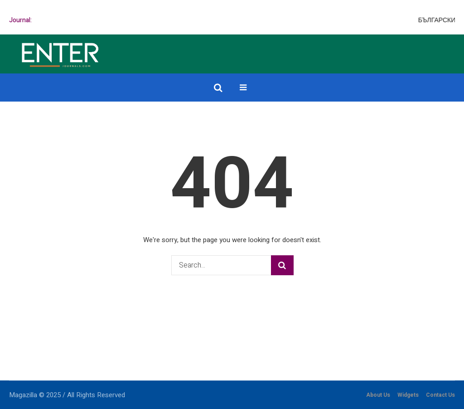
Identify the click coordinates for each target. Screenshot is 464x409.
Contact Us (440, 395)
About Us (378, 395)
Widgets (408, 395)
